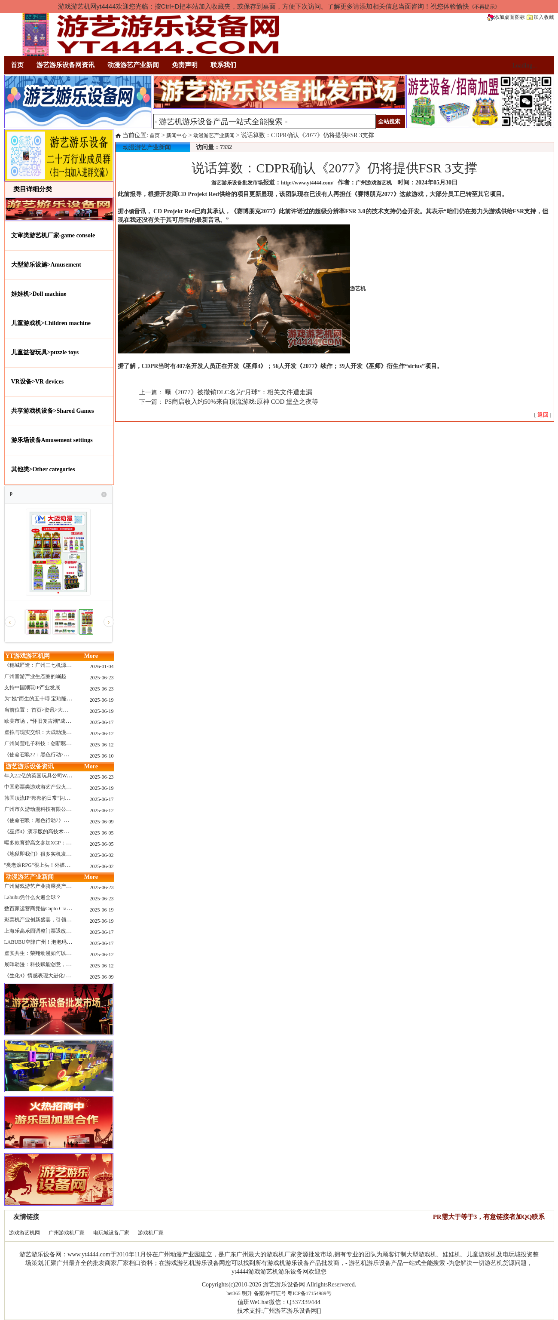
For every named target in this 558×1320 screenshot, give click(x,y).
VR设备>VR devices (37, 381)
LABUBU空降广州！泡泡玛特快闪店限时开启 (56, 942)
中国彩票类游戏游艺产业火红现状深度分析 (53, 787)
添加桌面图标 (506, 17)
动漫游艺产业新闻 (133, 64)
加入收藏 (540, 17)
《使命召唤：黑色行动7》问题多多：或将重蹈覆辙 (62, 820)
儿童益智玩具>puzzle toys (45, 352)
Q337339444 (303, 1302)
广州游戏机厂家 (67, 1233)
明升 (247, 1293)
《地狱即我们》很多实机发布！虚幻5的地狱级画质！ (64, 854)
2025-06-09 (102, 822)
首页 (17, 64)
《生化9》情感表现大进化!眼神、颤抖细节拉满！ (60, 976)
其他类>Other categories (43, 469)
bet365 (233, 1293)
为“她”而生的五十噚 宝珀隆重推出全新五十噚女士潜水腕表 (71, 699)
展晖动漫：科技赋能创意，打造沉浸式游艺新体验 (61, 964)
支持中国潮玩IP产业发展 (32, 688)
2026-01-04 (102, 666)
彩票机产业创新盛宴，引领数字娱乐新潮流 (53, 920)
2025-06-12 (102, 734)
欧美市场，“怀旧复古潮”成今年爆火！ (47, 721)
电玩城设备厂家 (111, 1233)
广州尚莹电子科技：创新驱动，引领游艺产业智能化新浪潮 (71, 743)
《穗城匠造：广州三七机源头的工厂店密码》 (55, 665)
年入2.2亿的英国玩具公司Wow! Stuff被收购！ (55, 776)
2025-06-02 (102, 855)
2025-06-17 (102, 722)
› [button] (108, 622)
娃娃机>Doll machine (39, 294)
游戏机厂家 (151, 1233)
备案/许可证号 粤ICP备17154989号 (293, 1293)
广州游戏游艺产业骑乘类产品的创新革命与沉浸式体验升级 (71, 886)
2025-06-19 (102, 700)
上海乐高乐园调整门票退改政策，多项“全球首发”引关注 (68, 931)
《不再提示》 (484, 7)
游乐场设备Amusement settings (52, 440)
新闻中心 (176, 135)
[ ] (543, 415)
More (91, 656)
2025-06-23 (102, 678)
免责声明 (185, 64)
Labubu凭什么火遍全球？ (32, 897)
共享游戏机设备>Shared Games (52, 411)
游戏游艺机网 (24, 1233)
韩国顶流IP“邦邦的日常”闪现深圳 (42, 798)
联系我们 (223, 64)
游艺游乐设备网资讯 (66, 64)
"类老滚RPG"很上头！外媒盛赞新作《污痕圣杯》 (60, 865)
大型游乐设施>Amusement (46, 264)
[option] (37, 622)
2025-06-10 (102, 756)
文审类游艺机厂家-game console (53, 235)
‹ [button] (10, 622)
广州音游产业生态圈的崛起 (35, 676)
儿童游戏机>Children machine (51, 323)
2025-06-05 (102, 833)
